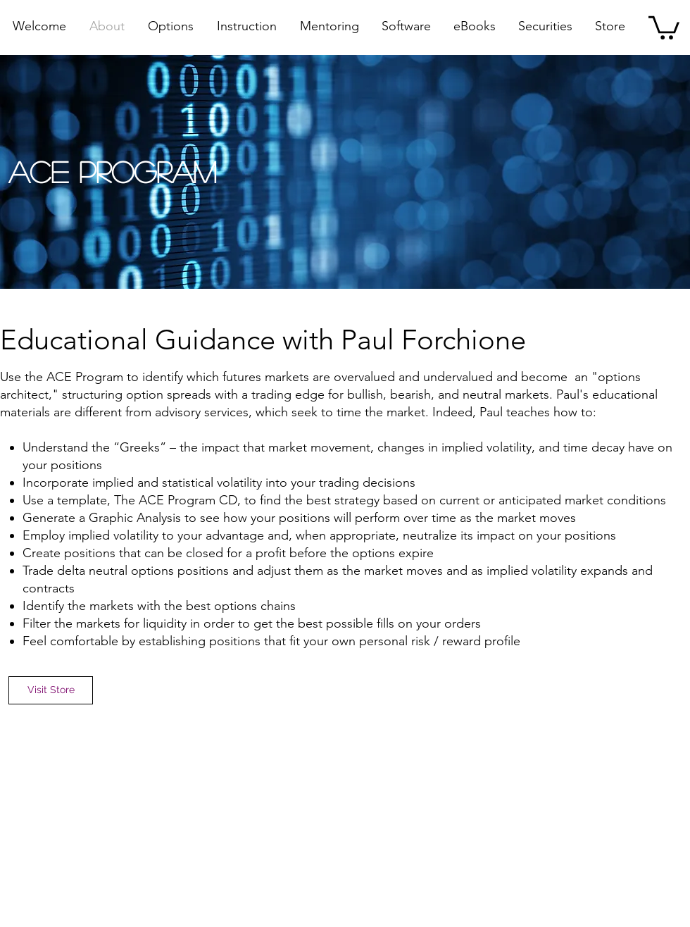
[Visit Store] (50, 690)
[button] (663, 26)
